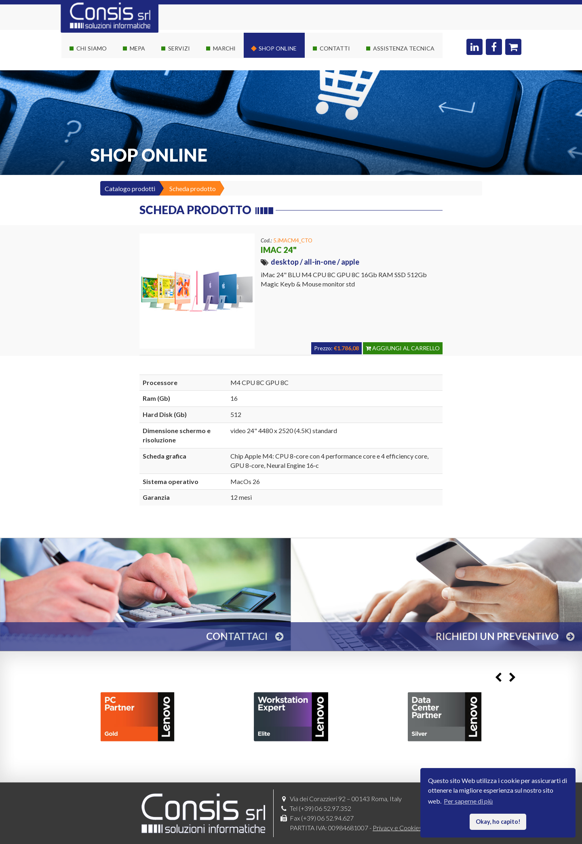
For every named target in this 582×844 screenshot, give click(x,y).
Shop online (278, 48)
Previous (498, 677)
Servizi (179, 48)
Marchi (224, 48)
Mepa (137, 48)
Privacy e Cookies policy (406, 827)
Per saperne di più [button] (468, 801)
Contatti (335, 48)
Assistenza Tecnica (403, 48)
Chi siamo (91, 48)
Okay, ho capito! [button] (498, 821)
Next (512, 677)
